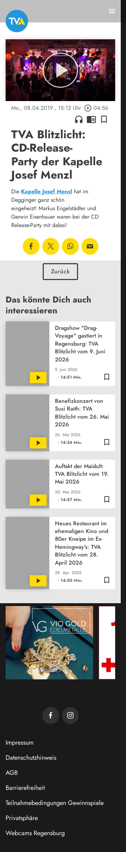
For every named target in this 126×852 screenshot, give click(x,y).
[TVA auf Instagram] (70, 715)
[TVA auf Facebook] (50, 715)
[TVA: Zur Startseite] (17, 21)
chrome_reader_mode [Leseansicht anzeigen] (91, 119)
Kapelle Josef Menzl (46, 191)
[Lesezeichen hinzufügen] (104, 119)
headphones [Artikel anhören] (79, 119)
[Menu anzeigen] (112, 11)
